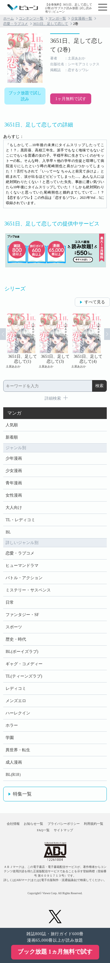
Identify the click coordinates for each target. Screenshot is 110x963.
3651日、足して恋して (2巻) (76, 45)
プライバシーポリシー (64, 823)
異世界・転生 (18, 750)
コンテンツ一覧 (31, 18)
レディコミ (16, 688)
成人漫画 (14, 762)
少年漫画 (14, 458)
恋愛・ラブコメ (15, 24)
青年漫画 (14, 483)
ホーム (8, 18)
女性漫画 (14, 495)
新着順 (12, 437)
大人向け (14, 507)
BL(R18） (14, 774)
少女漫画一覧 (81, 18)
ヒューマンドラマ (22, 565)
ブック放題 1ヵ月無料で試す (55, 951)
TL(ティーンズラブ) (24, 676)
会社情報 (13, 823)
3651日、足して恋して (50, 24)
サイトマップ (63, 830)
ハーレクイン (18, 713)
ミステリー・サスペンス (28, 590)
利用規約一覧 (93, 823)
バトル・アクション (24, 578)
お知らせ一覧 (33, 823)
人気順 (12, 425)
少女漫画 (14, 470)
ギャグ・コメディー (24, 664)
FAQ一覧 (43, 830)
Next (107, 334)
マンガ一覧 (57, 18)
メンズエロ (16, 701)
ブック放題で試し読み (25, 96)
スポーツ (14, 627)
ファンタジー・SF (22, 615)
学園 (10, 737)
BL (8, 532)
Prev (3, 334)
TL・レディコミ (20, 520)
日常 (10, 602)
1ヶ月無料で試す (70, 99)
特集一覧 (22, 793)
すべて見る (94, 302)
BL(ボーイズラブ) (22, 651)
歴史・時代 (16, 639)
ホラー (12, 725)
